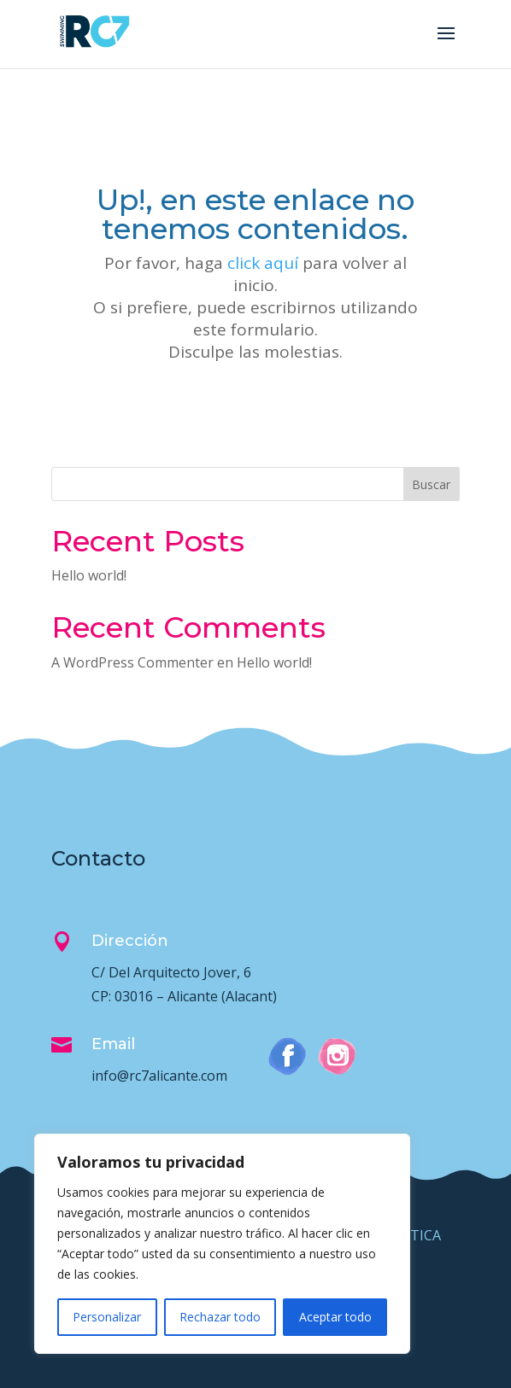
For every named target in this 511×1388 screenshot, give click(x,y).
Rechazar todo (220, 1317)
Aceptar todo (335, 1317)
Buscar (431, 484)
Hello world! (88, 575)
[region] (222, 1244)
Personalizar (107, 1317)
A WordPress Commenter (132, 662)
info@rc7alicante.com (159, 1075)
